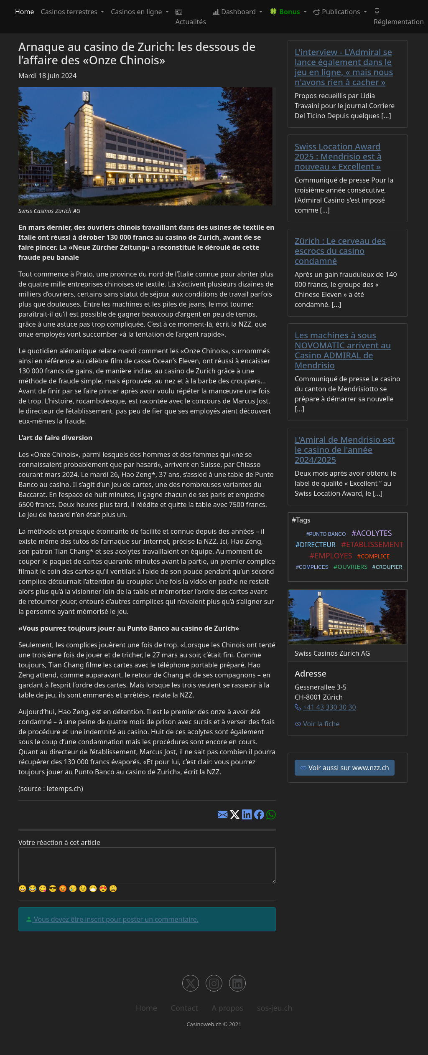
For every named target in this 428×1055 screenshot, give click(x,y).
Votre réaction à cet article (59, 842)
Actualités (191, 16)
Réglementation (399, 16)
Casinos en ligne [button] (137, 11)
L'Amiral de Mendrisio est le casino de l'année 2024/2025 (345, 449)
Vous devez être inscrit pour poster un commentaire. (115, 919)
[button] (288, 11)
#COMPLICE (372, 556)
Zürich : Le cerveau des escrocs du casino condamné (340, 250)
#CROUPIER (386, 567)
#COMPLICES (311, 567)
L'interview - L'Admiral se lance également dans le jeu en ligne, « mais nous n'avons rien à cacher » (344, 67)
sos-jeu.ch (274, 1008)
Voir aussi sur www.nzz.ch (344, 767)
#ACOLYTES (370, 533)
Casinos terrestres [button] (70, 11)
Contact (184, 1008)
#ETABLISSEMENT (370, 544)
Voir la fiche (317, 723)
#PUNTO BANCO (324, 534)
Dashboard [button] (235, 11)
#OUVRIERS (349, 566)
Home (24, 11)
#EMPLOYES (329, 555)
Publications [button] (337, 11)
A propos (227, 1008)
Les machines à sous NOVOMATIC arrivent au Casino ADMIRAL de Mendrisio (343, 350)
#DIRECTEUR (314, 544)
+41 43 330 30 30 (329, 707)
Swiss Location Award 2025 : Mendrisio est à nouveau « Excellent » (338, 156)
